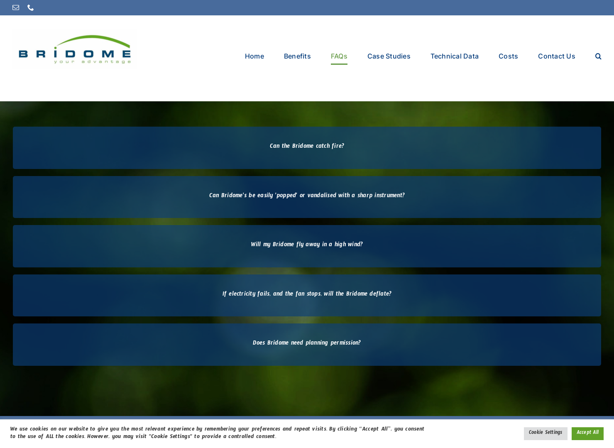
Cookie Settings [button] (546, 433)
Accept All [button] (588, 433)
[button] (598, 55)
